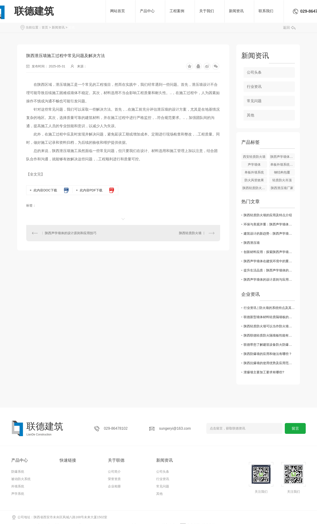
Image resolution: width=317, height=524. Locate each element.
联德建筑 (34, 11)
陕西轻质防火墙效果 (254, 188)
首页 (45, 27)
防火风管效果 (254, 180)
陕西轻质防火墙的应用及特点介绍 (268, 215)
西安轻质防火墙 (254, 156)
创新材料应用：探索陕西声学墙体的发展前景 (269, 252)
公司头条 (254, 72)
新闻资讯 (58, 27)
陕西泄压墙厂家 (282, 188)
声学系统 (17, 493)
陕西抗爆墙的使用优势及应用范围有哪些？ (269, 363)
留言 (295, 428)
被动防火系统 (21, 479)
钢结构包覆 (282, 172)
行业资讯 (254, 87)
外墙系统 (17, 486)
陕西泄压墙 (252, 243)
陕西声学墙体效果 (282, 156)
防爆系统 (17, 471)
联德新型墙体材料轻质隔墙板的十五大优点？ (269, 317)
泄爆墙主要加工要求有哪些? (264, 372)
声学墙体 (254, 164)
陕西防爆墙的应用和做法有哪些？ (268, 354)
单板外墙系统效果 (282, 164)
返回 (289, 27)
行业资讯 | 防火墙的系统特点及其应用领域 (269, 308)
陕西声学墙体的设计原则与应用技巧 (269, 279)
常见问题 (254, 101)
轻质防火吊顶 (282, 180)
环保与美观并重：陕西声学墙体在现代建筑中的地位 (269, 224)
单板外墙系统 (254, 172)
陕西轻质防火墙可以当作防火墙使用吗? (269, 326)
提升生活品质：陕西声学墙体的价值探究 (269, 270)
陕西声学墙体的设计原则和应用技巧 (70, 233)
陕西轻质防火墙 (190, 233)
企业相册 (114, 486)
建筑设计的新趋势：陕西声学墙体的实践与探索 (269, 233)
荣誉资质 (114, 479)
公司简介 (114, 471)
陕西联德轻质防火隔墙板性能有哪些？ (269, 335)
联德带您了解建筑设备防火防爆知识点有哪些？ (269, 344)
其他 (71, 27)
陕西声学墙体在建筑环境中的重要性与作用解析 (269, 261)
